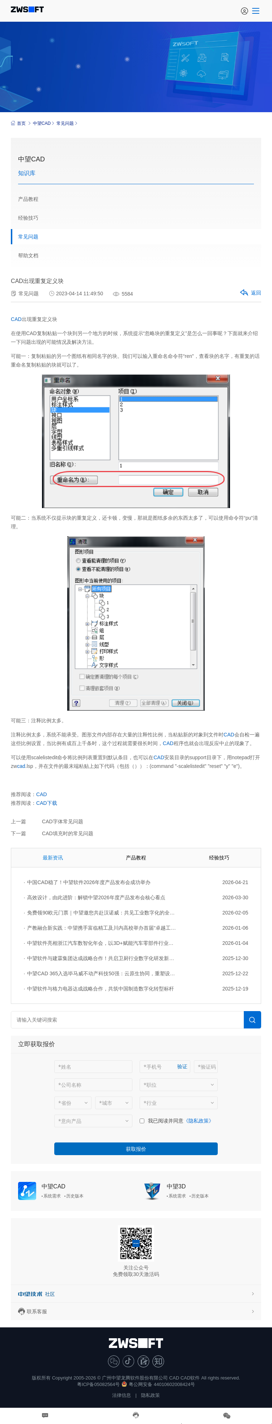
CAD (16, 319)
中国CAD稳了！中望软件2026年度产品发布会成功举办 (87, 882)
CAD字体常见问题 (62, 821)
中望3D (176, 1186)
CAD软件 (190, 1378)
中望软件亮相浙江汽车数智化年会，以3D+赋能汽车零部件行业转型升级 (100, 943)
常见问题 (65, 123)
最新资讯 (53, 858)
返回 (250, 293)
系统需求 (52, 1196)
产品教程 (28, 199)
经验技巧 (28, 218)
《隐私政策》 (198, 1121)
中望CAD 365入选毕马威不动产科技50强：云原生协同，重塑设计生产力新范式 (100, 973)
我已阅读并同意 (165, 1121)
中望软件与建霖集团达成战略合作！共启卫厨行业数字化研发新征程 (100, 958)
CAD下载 (46, 803)
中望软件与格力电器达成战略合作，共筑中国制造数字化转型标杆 (99, 989)
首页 (18, 123)
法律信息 (121, 1395)
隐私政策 (150, 1395)
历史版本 (75, 1196)
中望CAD (42, 123)
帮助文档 (28, 255)
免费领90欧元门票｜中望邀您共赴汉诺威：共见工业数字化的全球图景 (100, 913)
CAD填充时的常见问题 (67, 833)
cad (21, 766)
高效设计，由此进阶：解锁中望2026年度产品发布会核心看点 (94, 897)
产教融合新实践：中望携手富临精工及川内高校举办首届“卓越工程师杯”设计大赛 (100, 928)
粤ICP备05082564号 (98, 1384)
